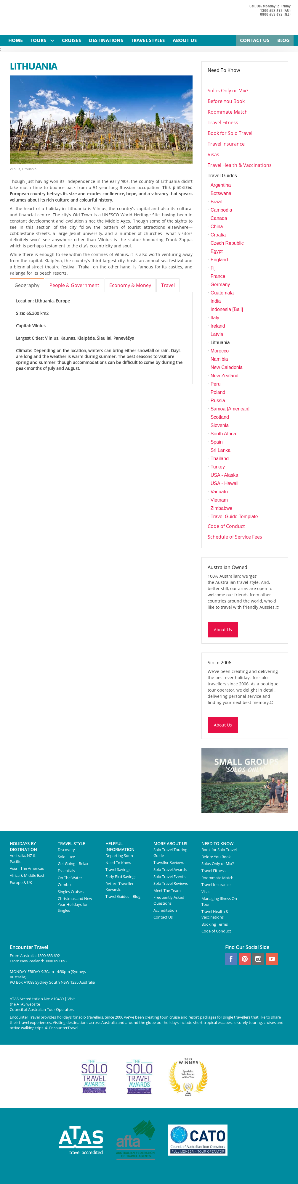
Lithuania (220, 342)
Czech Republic (227, 243)
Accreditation (165, 910)
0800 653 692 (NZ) (275, 15)
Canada (219, 218)
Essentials (66, 870)
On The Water (70, 877)
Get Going (66, 863)
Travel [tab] (168, 285)
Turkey (218, 466)
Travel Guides (222, 175)
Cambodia (221, 209)
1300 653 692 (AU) (275, 11)
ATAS (21, 1004)
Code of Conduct (226, 526)
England (219, 259)
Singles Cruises (71, 891)
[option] (101, 123)
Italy (215, 317)
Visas (213, 154)
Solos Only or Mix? (228, 90)
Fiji (214, 267)
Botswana (221, 193)
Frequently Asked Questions (168, 900)
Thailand (220, 458)
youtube (272, 959)
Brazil (216, 201)
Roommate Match (228, 112)
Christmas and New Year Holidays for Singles (75, 904)
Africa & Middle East (27, 875)
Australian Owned (227, 567)
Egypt (217, 251)
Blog (136, 896)
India (216, 301)
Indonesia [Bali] (227, 309)
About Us (223, 629)
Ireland (218, 325)
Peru (216, 383)
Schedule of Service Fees (235, 537)
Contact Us (163, 917)
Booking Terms (214, 924)
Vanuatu (219, 491)
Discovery (66, 849)
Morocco (220, 350)
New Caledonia (227, 367)
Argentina (221, 185)
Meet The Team (167, 890)
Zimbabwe (222, 508)
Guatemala (222, 292)
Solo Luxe (66, 856)
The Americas (32, 868)
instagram (258, 959)
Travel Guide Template (234, 516)
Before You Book (226, 101)
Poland (218, 392)
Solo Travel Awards (170, 869)
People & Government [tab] (74, 285)
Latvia (217, 334)
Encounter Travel (62, 18)
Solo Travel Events (169, 876)
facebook (231, 959)
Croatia (218, 234)
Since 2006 (219, 662)
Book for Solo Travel (230, 133)
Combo (64, 884)
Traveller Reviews (168, 862)
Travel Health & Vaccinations (240, 165)
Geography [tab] (27, 285)
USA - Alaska (224, 475)
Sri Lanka (221, 450)
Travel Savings (117, 869)
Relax (83, 863)
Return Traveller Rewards (119, 886)
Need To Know (224, 70)
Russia (218, 400)
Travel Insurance (226, 144)
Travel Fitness (223, 122)
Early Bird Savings (120, 876)
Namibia (219, 359)
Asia (13, 868)
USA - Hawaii (224, 483)
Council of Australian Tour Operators (42, 1009)
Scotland (220, 417)
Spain (217, 441)
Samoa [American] (230, 408)
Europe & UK (21, 882)
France (218, 276)
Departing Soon (119, 855)
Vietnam (219, 499)
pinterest (245, 959)
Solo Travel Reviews (170, 883)
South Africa (223, 433)
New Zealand (224, 375)
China (217, 226)
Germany (220, 284)
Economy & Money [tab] (130, 285)
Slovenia (220, 425)
